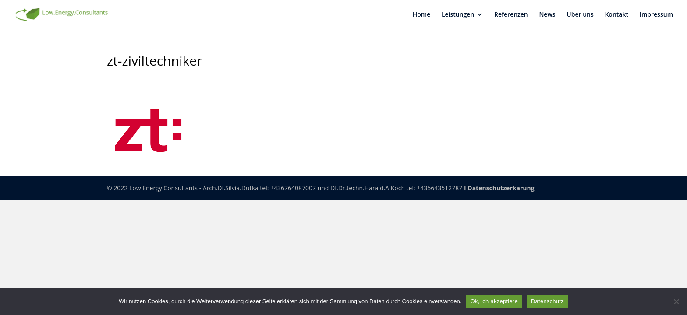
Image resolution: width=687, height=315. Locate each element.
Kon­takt (616, 14)
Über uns (580, 14)
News (547, 14)
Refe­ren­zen (511, 14)
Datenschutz (547, 301)
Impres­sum (656, 14)
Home (422, 14)
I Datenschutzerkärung (499, 188)
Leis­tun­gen (458, 14)
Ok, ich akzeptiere (494, 301)
